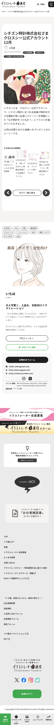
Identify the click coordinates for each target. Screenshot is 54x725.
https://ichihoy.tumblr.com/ (19, 373)
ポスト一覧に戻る (27, 192)
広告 (24, 228)
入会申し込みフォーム (13, 613)
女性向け (7, 228)
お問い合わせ (9, 562)
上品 (18, 236)
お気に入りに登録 (27, 347)
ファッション (22, 232)
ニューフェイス (38, 718)
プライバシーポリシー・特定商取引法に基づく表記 (25, 568)
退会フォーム (9, 624)
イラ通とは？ (9, 541)
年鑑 (5, 547)
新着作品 (49, 718)
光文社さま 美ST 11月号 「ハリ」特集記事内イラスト (44, 164)
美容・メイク (44, 232)
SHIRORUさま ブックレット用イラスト (33, 163)
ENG (43, 4)
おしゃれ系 (8, 236)
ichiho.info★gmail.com (17, 366)
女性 (33, 232)
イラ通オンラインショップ (16, 633)
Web (16, 228)
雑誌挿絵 (33, 228)
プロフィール (26, 338)
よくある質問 (9, 557)
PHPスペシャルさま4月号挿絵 (9, 164)
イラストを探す (27, 719)
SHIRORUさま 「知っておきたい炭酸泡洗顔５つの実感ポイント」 (21, 163)
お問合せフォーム (27, 359)
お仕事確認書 (9, 603)
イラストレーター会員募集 (15, 552)
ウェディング (8, 232)
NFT (7, 639)
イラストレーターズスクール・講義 (20, 573)
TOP (6, 536)
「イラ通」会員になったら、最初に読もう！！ (23, 598)
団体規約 (7, 608)
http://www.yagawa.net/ (18, 370)
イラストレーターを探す (16, 719)
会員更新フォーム (11, 618)
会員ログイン (27, 693)
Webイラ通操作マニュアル (16, 578)
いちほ (12, 47)
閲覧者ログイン (5, 719)
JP (38, 4)
